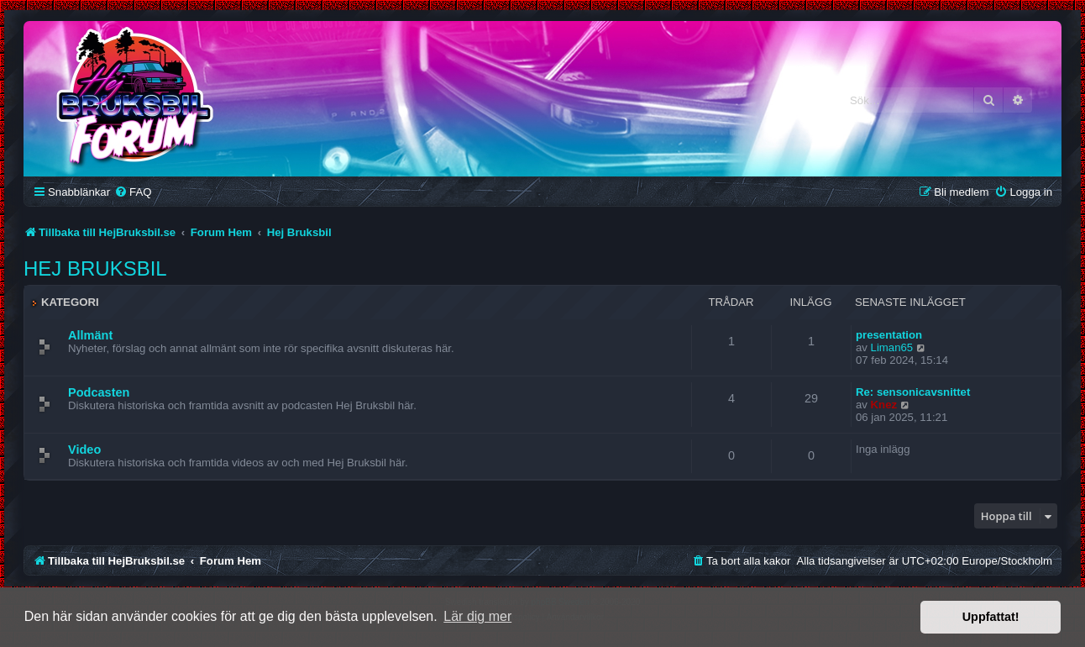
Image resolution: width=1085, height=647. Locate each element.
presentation (889, 335)
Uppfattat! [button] (990, 616)
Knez (884, 404)
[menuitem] (132, 192)
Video (84, 449)
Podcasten (98, 392)
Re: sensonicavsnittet (913, 392)
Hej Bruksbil (95, 268)
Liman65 (892, 347)
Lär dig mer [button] (477, 616)
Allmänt (90, 335)
